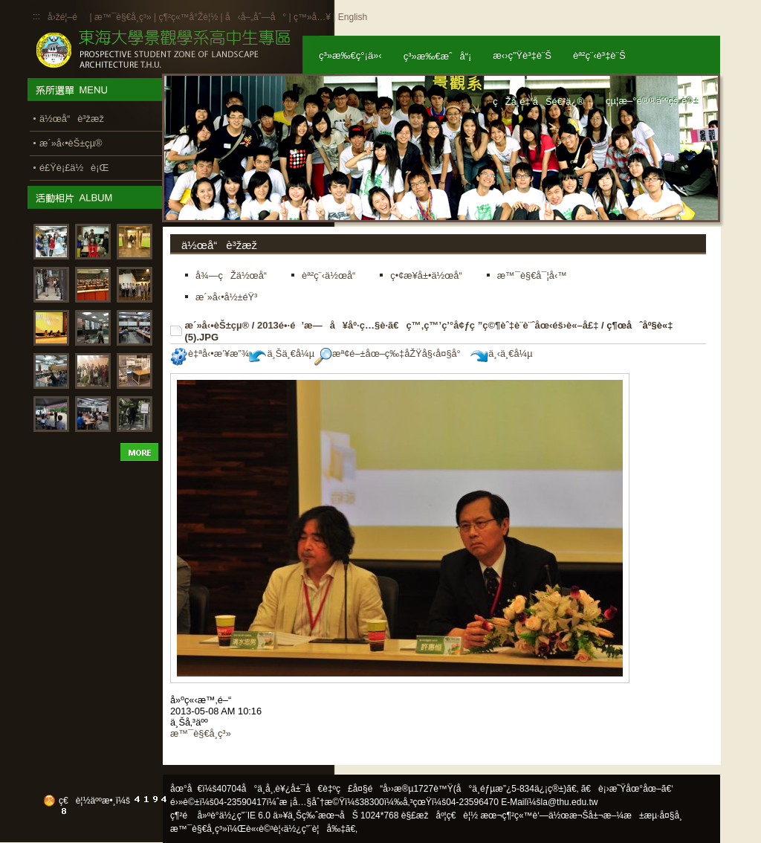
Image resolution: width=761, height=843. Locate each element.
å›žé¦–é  (67, 17)
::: (36, 16)
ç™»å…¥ (312, 17)
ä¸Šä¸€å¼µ (281, 353)
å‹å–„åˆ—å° (255, 17)
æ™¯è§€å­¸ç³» (124, 17)
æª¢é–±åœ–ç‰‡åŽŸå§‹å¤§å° (391, 353)
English (352, 17)
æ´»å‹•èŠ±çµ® (217, 325)
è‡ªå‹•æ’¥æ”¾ (209, 353)
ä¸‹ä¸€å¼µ (501, 353)
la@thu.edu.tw (569, 802)
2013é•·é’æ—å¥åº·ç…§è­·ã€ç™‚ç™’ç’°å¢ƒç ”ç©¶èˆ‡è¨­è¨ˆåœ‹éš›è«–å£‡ (428, 325)
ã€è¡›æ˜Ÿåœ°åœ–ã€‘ (627, 789)
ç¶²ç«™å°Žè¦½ (188, 17)
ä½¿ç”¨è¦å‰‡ (315, 829)
